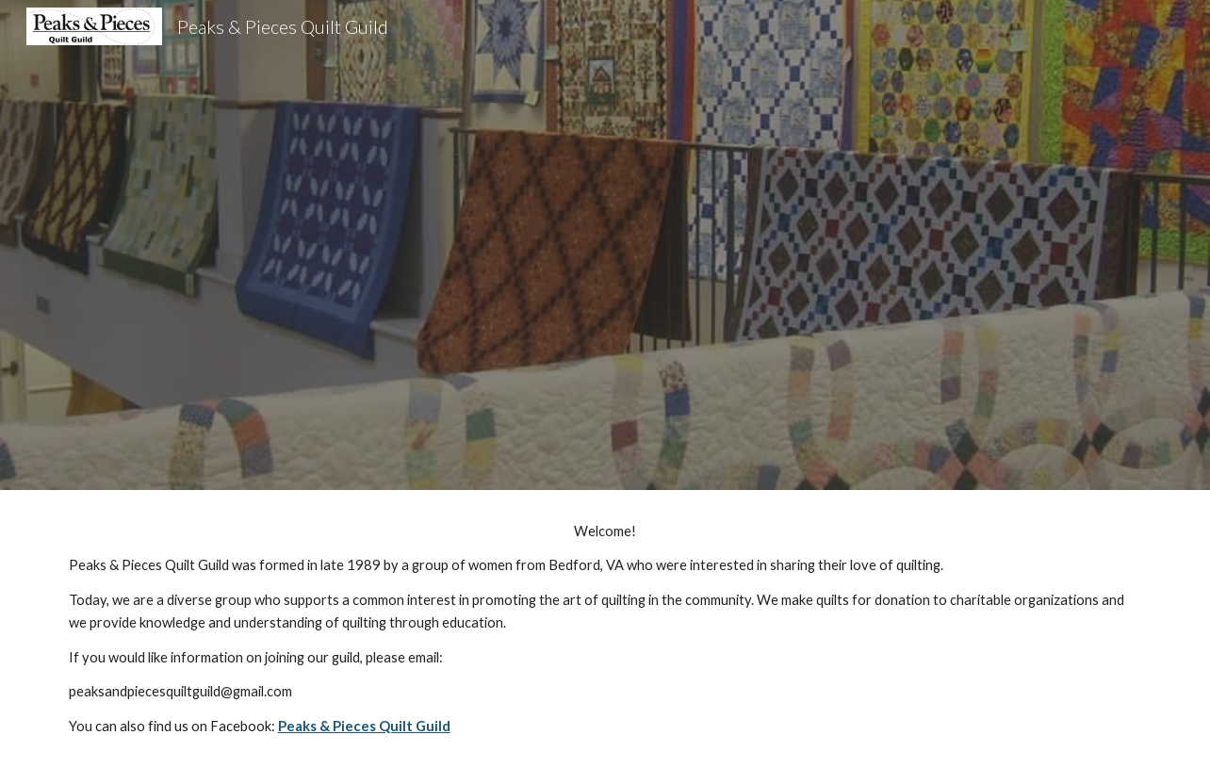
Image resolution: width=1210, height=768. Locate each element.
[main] (605, 629)
